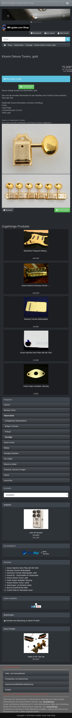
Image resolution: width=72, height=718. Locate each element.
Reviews (7, 210)
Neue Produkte (9, 629)
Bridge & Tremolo (11, 426)
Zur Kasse (49, 33)
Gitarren (7, 405)
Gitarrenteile (18, 45)
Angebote (7, 505)
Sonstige (29, 45)
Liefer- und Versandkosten (15, 673)
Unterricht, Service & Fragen (15, 470)
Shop (10, 45)
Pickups (7, 432)
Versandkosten (48, 702)
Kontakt (8, 690)
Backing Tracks (10, 410)
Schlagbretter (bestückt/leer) (15, 421)
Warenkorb (36, 33)
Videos (6, 475)
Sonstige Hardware (11, 453)
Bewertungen (9, 615)
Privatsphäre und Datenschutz (16, 679)
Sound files (8, 481)
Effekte (6, 448)
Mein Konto (63, 33)
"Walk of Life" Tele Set (36, 657)
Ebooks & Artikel (10, 464)
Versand (69, 71)
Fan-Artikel (8, 459)
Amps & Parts (9, 443)
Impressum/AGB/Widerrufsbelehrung (19, 684)
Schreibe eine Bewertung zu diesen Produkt (22, 621)
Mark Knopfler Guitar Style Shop (18, 3)
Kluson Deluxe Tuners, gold (44, 45)
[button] (7, 14)
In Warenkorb (26, 87)
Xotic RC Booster (36, 533)
